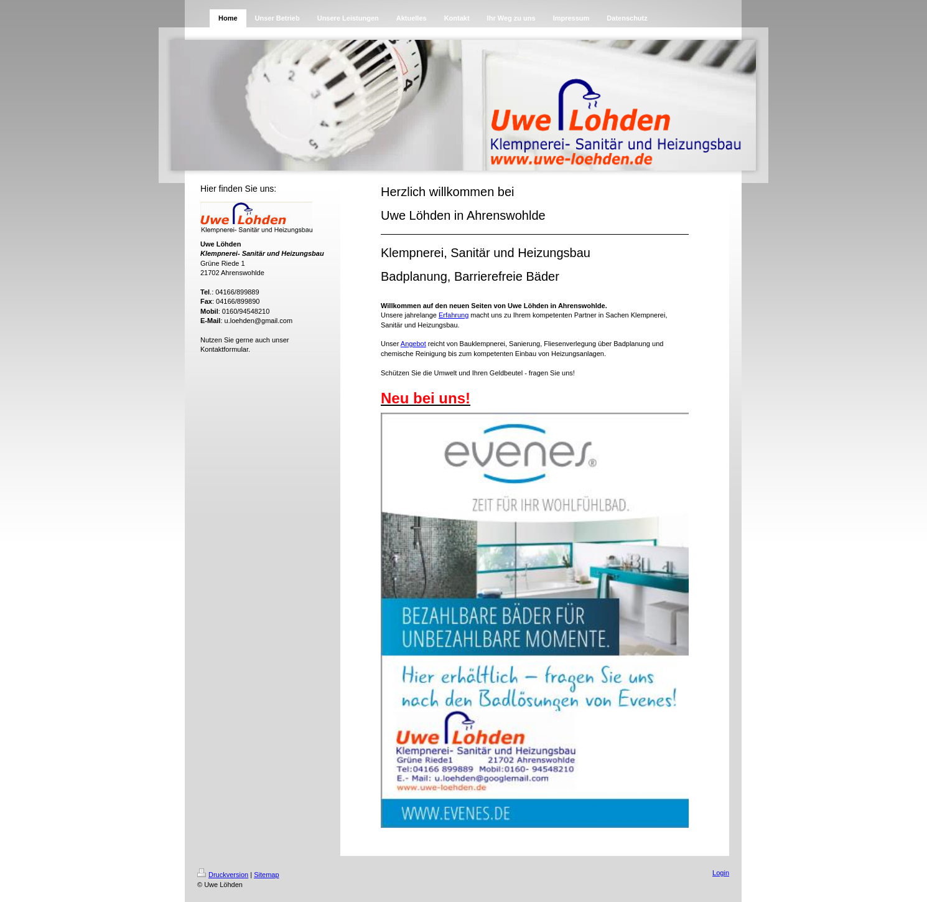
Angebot (413, 343)
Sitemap (266, 874)
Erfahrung (453, 315)
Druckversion (222, 874)
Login (720, 872)
